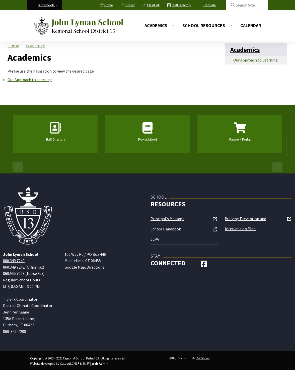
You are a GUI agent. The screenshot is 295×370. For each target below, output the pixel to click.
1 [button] (143, 165)
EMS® (86, 363)
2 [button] (151, 165)
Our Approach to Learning (30, 79)
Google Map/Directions (84, 267)
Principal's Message (167, 218)
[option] (55, 136)
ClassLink (153, 5)
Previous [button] (18, 167)
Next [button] (277, 167)
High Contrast (179, 358)
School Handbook (166, 228)
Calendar (250, 25)
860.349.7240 (14, 260)
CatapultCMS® (69, 363)
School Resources (206, 25)
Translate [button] (209, 5)
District (130, 5)
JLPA (155, 239)
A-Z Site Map (201, 358)
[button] (47, 5)
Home (108, 5)
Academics (159, 25)
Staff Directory (181, 5)
